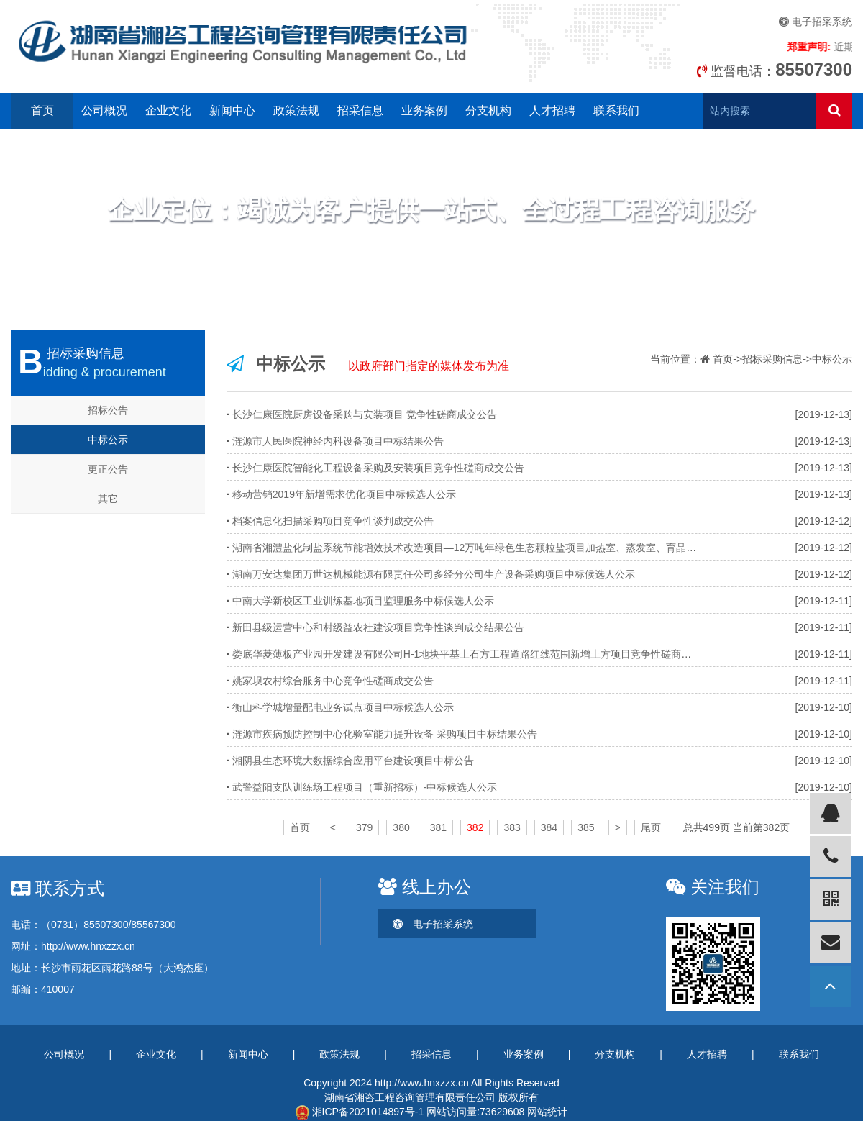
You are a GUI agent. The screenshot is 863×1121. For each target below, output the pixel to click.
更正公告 (108, 469)
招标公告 (108, 410)
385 (585, 827)
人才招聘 (552, 110)
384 (549, 827)
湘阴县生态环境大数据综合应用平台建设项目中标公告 (354, 760)
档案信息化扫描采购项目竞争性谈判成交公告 (334, 521)
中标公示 (108, 439)
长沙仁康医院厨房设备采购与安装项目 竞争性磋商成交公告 (366, 414)
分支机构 (488, 110)
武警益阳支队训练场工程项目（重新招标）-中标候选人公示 (366, 787)
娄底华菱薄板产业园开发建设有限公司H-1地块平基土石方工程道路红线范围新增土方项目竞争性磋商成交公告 (478, 654)
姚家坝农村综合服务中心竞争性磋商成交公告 (334, 680)
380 (401, 827)
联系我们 (616, 110)
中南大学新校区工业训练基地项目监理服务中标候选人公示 (364, 601)
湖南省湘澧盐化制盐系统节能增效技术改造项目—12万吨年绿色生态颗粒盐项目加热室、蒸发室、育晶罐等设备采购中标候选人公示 (526, 547)
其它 (108, 498)
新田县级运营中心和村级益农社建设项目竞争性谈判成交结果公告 (379, 627)
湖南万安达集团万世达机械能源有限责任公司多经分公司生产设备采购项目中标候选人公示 (435, 574)
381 (438, 827)
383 (511, 827)
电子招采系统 (815, 21)
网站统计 (547, 1111)
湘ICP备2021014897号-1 (360, 1111)
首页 (42, 110)
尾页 (651, 827)
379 (364, 827)
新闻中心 (232, 110)
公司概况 (104, 110)
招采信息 (360, 110)
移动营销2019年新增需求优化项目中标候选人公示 (345, 494)
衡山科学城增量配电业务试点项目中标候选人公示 (344, 707)
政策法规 (296, 110)
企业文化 (168, 110)
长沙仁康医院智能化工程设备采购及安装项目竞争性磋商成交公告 (379, 467)
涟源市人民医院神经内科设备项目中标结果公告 (339, 441)
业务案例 (424, 110)
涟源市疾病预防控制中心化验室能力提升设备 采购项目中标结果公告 (386, 734)
